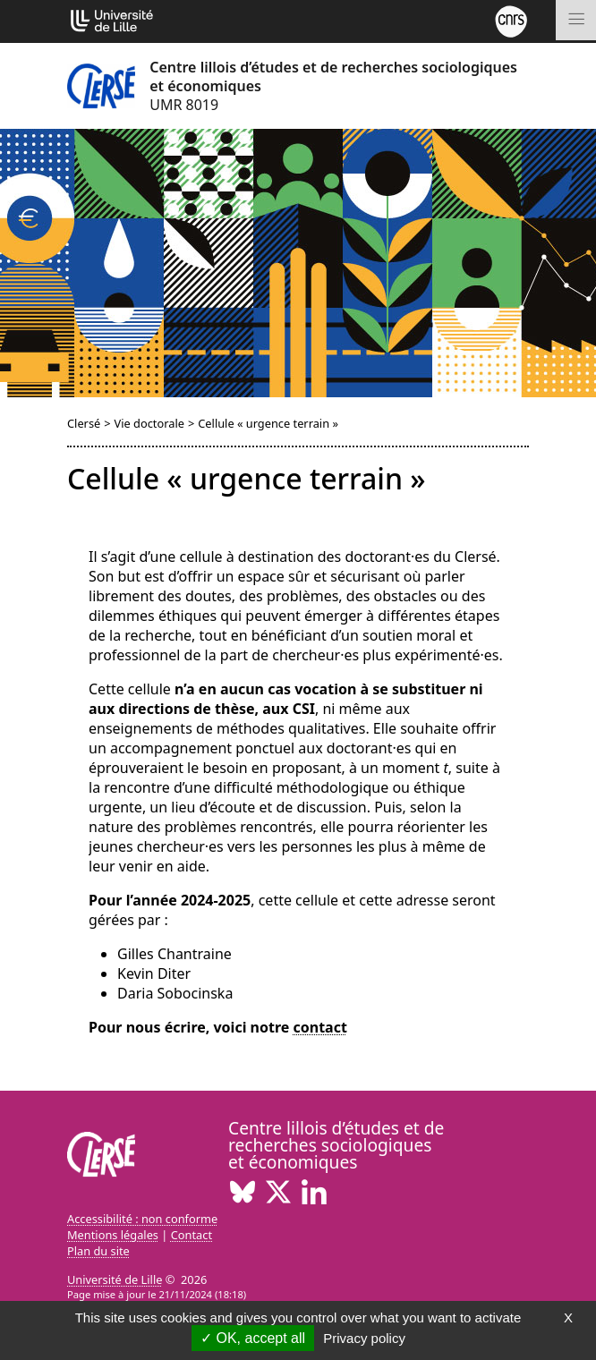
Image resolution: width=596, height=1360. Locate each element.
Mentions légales (112, 1235)
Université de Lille (114, 1279)
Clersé (83, 423)
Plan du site (98, 1251)
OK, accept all (252, 1338)
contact (320, 1027)
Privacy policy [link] (364, 1338)
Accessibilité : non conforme (142, 1219)
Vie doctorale (149, 423)
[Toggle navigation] (576, 20)
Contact (191, 1235)
